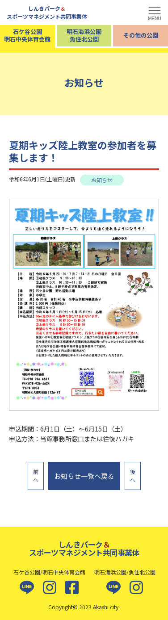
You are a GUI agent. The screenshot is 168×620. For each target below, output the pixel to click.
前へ (35, 475)
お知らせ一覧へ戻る (84, 476)
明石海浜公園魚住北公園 (84, 35)
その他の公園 (140, 35)
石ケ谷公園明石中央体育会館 (27, 35)
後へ (132, 475)
